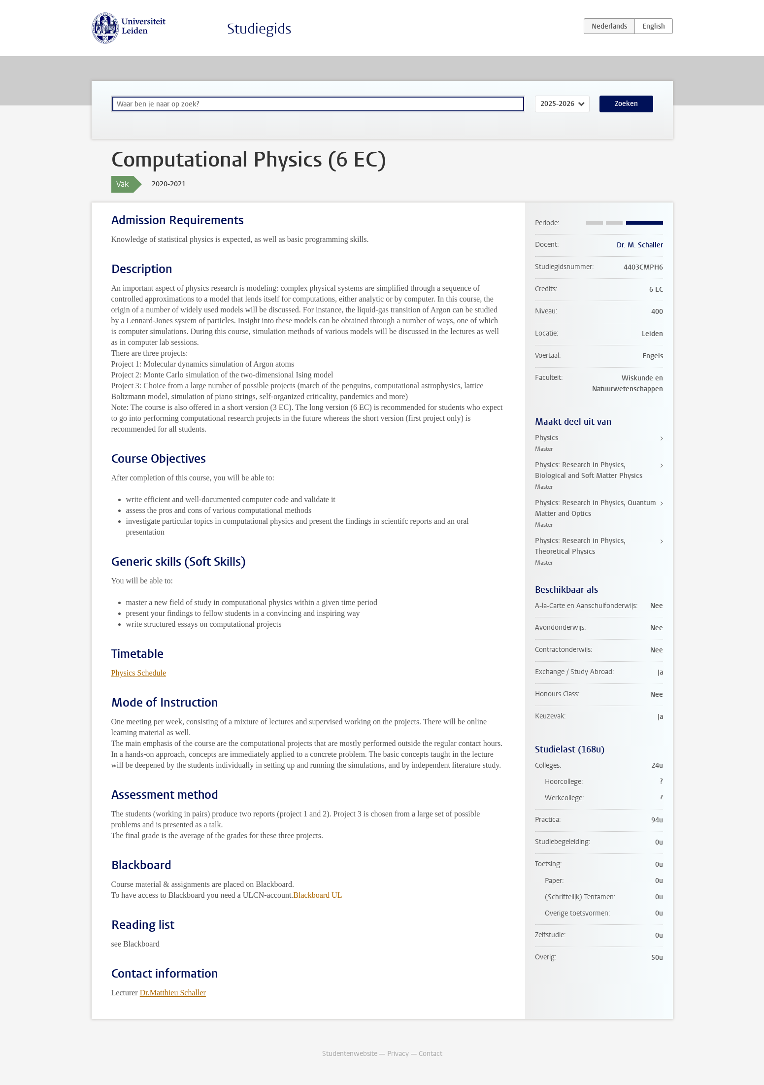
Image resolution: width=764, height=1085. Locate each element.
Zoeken (626, 103)
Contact (430, 1053)
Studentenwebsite (349, 1053)
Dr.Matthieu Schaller (173, 992)
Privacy (398, 1053)
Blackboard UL (317, 895)
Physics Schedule (138, 673)
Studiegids (259, 29)
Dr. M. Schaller (640, 245)
